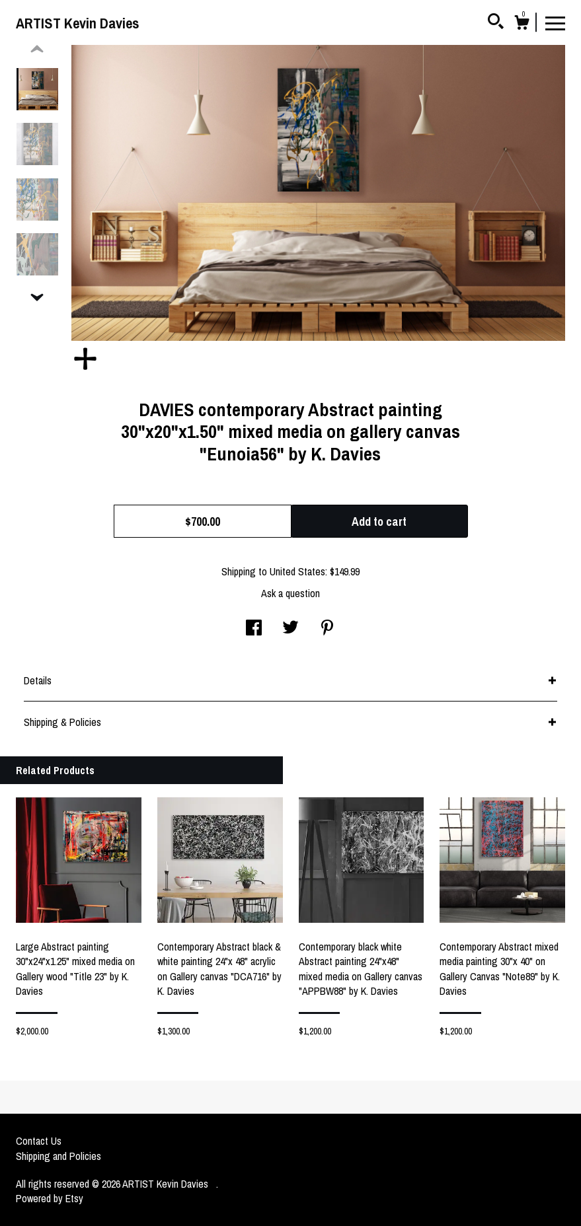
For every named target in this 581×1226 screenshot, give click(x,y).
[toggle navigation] (555, 22)
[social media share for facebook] (254, 629)
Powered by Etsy (49, 1198)
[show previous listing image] (37, 49)
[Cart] (521, 24)
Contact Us (38, 1141)
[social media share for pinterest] (327, 629)
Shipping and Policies (58, 1156)
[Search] (496, 23)
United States (297, 571)
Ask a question (290, 593)
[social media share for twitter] (290, 629)
